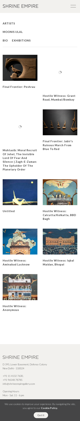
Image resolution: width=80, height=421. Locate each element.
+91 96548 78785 (12, 379)
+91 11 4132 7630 (13, 375)
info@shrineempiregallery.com (19, 383)
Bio (5, 40)
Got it (40, 415)
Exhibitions (21, 40)
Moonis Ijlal (13, 31)
